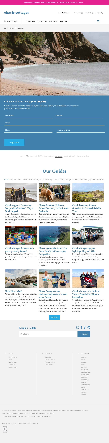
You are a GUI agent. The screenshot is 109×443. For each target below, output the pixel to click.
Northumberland (85, 384)
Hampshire (84, 367)
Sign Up (78, 13)
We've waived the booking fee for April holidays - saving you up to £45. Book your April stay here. (53, 2)
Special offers (42, 21)
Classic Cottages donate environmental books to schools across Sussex (53, 294)
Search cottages (12, 21)
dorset (25, 179)
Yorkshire (84, 392)
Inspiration (63, 21)
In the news (47, 179)
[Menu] (98, 21)
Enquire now (14, 142)
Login (99, 13)
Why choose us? (31, 156)
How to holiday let (35, 179)
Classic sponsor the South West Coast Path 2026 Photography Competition (53, 251)
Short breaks (30, 21)
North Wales (84, 389)
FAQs (40, 156)
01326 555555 (64, 13)
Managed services (83, 156)
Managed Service (50, 359)
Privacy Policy (12, 423)
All (11, 179)
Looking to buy (13, 367)
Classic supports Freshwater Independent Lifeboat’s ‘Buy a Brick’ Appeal (19, 208)
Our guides (59, 156)
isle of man (18, 179)
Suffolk (83, 387)
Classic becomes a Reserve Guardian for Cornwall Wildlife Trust (86, 208)
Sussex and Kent (85, 372)
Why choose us (13, 357)
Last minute (53, 21)
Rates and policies (50, 362)
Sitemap (4, 423)
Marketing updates (97, 179)
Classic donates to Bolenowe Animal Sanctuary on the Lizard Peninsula (53, 208)
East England (70, 410)
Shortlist (89, 13)
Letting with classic (72, 179)
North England (62, 410)
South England (39, 410)
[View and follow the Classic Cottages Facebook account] (81, 328)
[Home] (5, 28)
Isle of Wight (84, 369)
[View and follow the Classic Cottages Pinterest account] (88, 328)
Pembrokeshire (85, 374)
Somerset (83, 362)
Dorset (83, 364)
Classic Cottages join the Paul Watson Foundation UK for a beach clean (85, 294)
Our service (48, 357)
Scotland (83, 394)
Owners (11, 353)
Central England (52, 410)
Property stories (58, 179)
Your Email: (25, 334)
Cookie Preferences (32, 423)
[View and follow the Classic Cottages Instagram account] (77, 328)
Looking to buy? (69, 156)
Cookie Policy (22, 423)
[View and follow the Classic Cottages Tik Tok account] (85, 328)
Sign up (85, 334)
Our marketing (49, 364)
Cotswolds (84, 377)
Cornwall (83, 357)
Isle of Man (85, 410)
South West (31, 410)
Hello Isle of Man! (13, 291)
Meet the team (49, 156)
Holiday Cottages (22, 410)
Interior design (85, 179)
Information (48, 353)
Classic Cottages (8, 410)
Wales (46, 410)
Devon (83, 359)
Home (22, 156)
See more (54, 317)
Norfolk (83, 382)
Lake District (84, 379)
